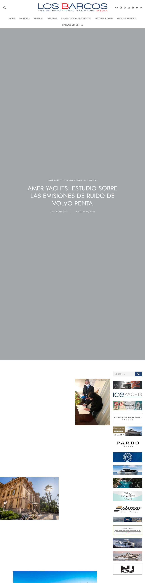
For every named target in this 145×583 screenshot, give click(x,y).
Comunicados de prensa (60, 180)
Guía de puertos (126, 18)
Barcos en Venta (72, 24)
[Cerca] (138, 374)
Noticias (24, 18)
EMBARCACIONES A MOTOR (76, 18)
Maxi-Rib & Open (104, 18)
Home (12, 18)
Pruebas (38, 18)
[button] (4, 7)
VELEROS (52, 18)
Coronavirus (81, 180)
